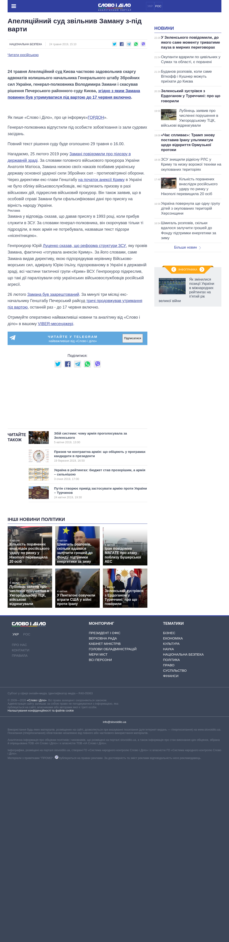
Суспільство (175, 848)
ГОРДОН (96, 239)
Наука (168, 827)
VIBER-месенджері (55, 446)
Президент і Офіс (104, 811)
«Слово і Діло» (37, 878)
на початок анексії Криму (101, 302)
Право (168, 843)
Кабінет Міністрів (105, 821)
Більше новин (187, 303)
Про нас (19, 823)
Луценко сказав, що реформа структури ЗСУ (84, 368)
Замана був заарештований (53, 416)
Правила (20, 833)
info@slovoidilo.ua (114, 900)
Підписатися (132, 460)
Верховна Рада (103, 816)
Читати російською (23, 55)
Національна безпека (25, 44)
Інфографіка (187, 459)
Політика (171, 838)
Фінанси (170, 854)
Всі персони (100, 838)
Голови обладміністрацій (112, 827)
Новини (164, 84)
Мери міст (98, 832)
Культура (171, 821)
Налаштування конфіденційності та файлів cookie (41, 888)
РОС (158, 6)
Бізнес (169, 811)
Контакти (20, 828)
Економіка (173, 816)
